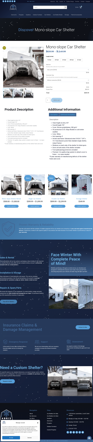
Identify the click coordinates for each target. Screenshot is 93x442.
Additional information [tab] (67, 114)
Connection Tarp (50, 75)
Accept (11, 437)
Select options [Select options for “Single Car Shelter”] (35, 206)
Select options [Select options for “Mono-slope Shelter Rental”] (11, 206)
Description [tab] (54, 114)
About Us (52, 1)
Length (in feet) (49, 56)
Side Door (48, 64)
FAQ (57, 1)
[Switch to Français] (88, 1)
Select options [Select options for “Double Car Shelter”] (58, 206)
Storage (67, 14)
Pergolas (21, 14)
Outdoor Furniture (37, 14)
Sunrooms (14, 14)
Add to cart (57, 100)
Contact (82, 1)
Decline (30, 437)
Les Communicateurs (63, 440)
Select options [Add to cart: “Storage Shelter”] (81, 206)
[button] (37, 423)
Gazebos (28, 14)
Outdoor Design (70, 1)
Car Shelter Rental (57, 14)
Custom (62, 1)
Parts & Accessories (76, 14)
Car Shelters (47, 14)
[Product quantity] (48, 100)
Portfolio (77, 1)
